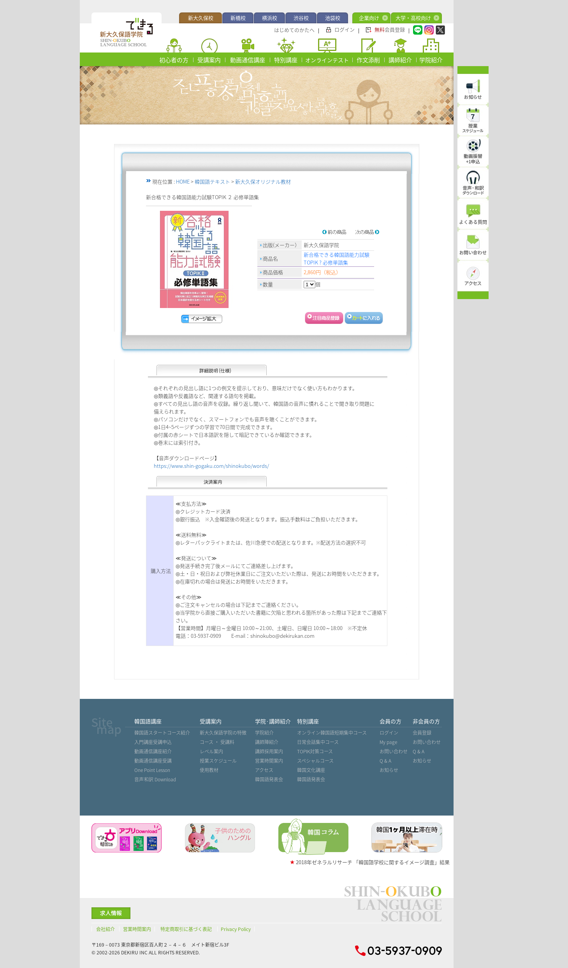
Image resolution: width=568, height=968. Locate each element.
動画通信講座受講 (153, 760)
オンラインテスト (327, 60)
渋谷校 (301, 17)
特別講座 (285, 60)
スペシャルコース (315, 760)
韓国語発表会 (269, 779)
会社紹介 (105, 929)
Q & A (385, 760)
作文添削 (368, 60)
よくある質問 (473, 222)
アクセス (264, 770)
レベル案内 (211, 751)
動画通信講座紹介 (153, 751)
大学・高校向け (413, 17)
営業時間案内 (269, 760)
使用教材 (209, 770)
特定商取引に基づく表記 (186, 929)
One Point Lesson (152, 770)
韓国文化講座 (311, 770)
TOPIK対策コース (315, 751)
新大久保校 (200, 17)
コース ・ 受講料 (217, 742)
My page (388, 742)
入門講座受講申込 (153, 742)
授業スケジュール (218, 760)
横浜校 (269, 17)
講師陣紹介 (266, 742)
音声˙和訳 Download (155, 779)
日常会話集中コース (318, 742)
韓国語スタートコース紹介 (162, 732)
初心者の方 (173, 60)
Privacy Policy (236, 929)
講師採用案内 (269, 751)
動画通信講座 (247, 60)
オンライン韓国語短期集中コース (332, 732)
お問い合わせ (394, 751)
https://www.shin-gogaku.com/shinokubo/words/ (211, 465)
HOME (183, 181)
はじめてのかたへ (294, 29)
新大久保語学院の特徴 (223, 732)
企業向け (369, 17)
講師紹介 (400, 60)
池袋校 (332, 17)
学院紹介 (431, 60)
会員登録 (390, 29)
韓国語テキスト (212, 181)
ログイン (344, 29)
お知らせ (389, 770)
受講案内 (209, 60)
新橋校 (238, 17)
